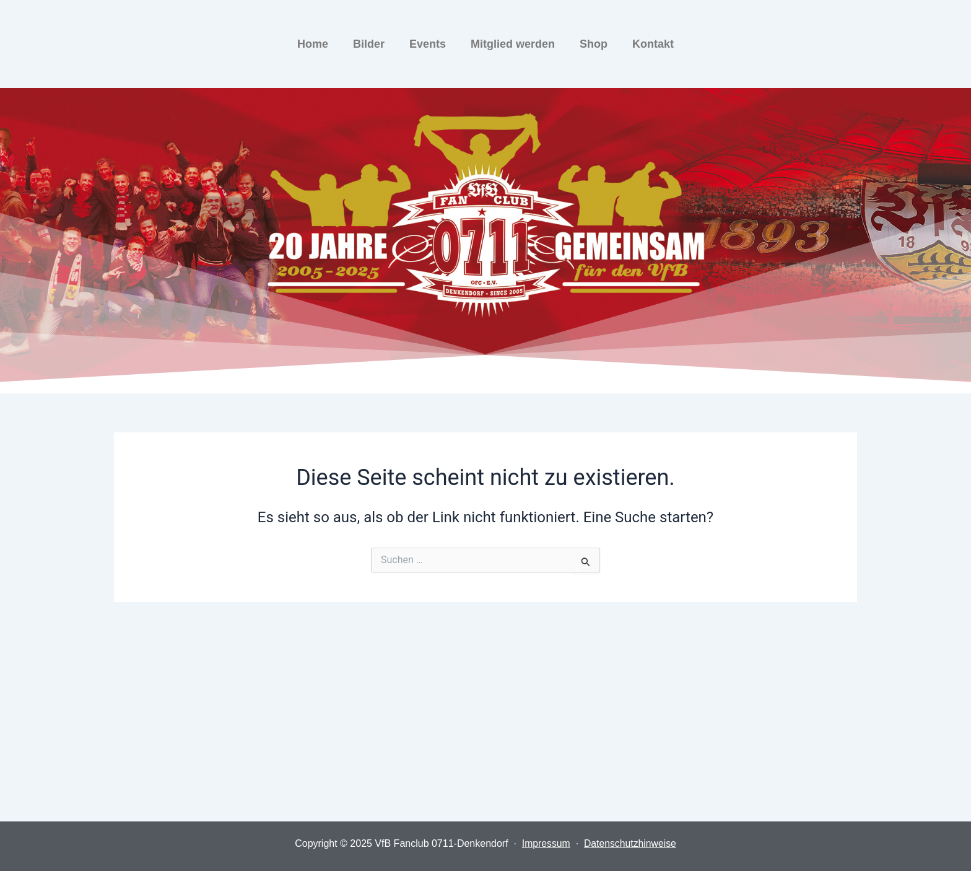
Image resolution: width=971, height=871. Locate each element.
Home (312, 44)
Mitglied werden (513, 44)
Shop (593, 44)
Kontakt (653, 44)
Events (427, 44)
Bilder (369, 44)
